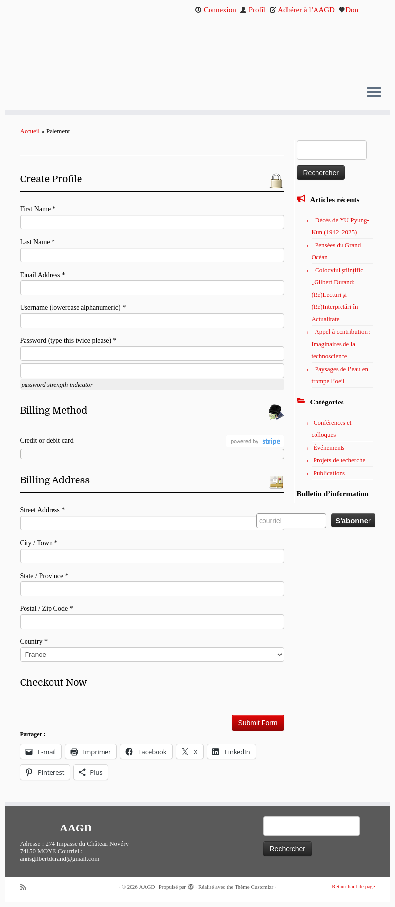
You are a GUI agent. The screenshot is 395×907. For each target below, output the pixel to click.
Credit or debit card (47, 440)
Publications (329, 473)
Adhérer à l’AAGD (302, 10)
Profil (252, 10)
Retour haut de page (353, 886)
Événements (329, 447)
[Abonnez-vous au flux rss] (26, 887)
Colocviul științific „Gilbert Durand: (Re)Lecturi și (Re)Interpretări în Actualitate (337, 294)
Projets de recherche (339, 460)
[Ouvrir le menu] (374, 92)
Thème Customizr (254, 887)
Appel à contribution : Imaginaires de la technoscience (341, 344)
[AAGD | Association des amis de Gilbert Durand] (197, 48)
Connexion (215, 10)
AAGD (147, 887)
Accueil (30, 131)
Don (348, 10)
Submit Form (257, 723)
